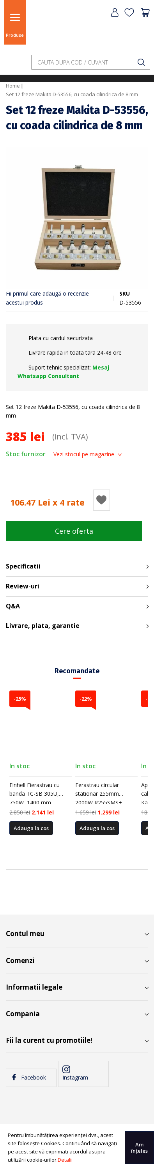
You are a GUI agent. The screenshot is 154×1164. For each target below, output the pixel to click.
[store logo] (48, 28)
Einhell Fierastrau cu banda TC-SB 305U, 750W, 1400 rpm (34, 793)
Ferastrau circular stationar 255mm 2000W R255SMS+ (98, 793)
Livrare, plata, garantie (43, 625)
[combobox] (90, 62)
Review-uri (22, 586)
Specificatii (23, 566)
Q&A (13, 606)
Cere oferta (74, 531)
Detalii (65, 1159)
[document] (77, 1147)
